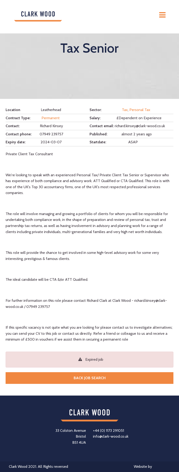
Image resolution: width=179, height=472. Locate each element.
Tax (125, 110)
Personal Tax (139, 110)
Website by (152, 467)
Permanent (50, 118)
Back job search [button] (90, 378)
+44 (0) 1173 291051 (108, 430)
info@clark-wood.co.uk (110, 436)
